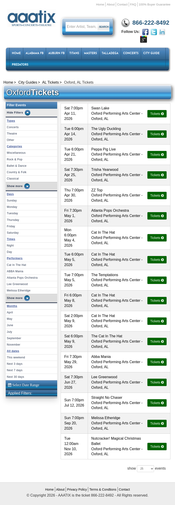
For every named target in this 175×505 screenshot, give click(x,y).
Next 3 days (15, 363)
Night (10, 245)
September (14, 338)
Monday (12, 207)
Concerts (131, 53)
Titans (74, 53)
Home (100, 4)
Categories (14, 146)
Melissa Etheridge (19, 290)
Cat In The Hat (16, 265)
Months (12, 306)
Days (10, 194)
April (10, 312)
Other (10, 140)
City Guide (151, 53)
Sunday (12, 200)
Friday (11, 226)
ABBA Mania (15, 271)
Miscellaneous (16, 152)
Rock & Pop (14, 159)
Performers (15, 258)
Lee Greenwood (17, 284)
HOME (16, 53)
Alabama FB (35, 53)
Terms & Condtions (102, 489)
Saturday (13, 232)
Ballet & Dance (16, 165)
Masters (90, 53)
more (19, 186)
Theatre (12, 133)
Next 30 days (15, 376)
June (10, 325)
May (9, 318)
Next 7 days (15, 370)
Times (11, 239)
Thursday (13, 220)
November (13, 344)
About (111, 4)
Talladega (110, 53)
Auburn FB (56, 53)
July (9, 331)
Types (11, 120)
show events (146, 468)
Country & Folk (16, 172)
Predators (20, 64)
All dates (13, 351)
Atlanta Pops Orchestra (22, 277)
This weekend (16, 357)
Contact (122, 4)
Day (9, 252)
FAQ (133, 4)
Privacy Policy (77, 489)
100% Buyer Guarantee (154, 4)
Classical (13, 178)
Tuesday (12, 213)
